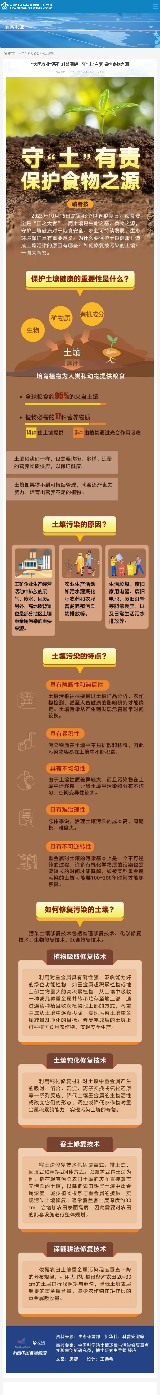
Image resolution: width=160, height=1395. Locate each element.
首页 (21, 53)
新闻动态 (33, 53)
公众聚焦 (48, 53)
